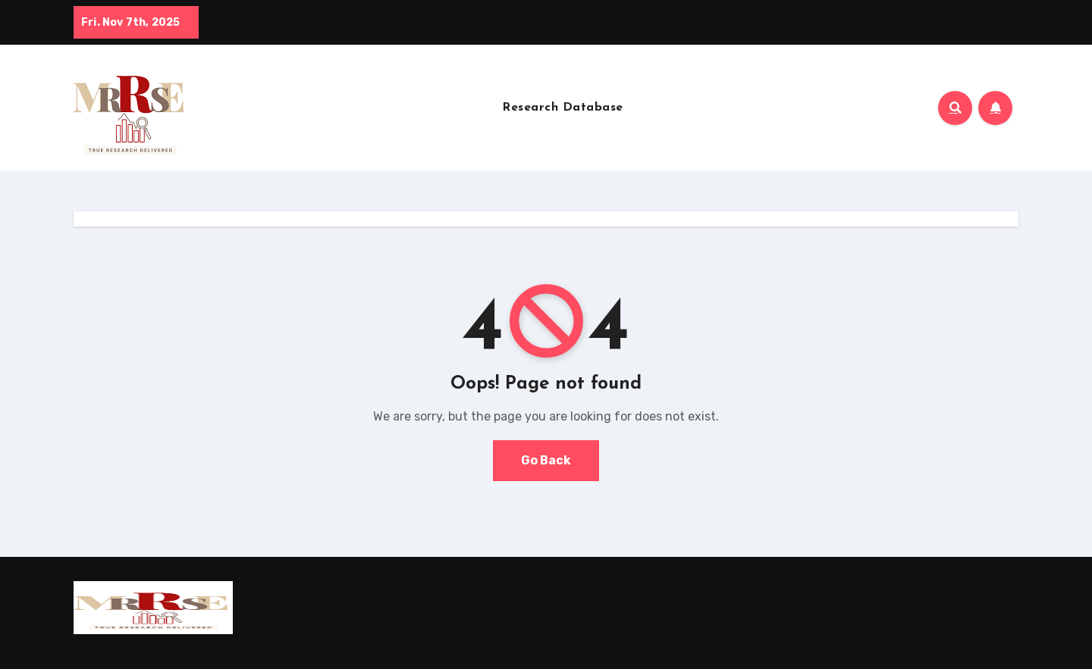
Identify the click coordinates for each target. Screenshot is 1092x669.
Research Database (562, 108)
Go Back (546, 460)
